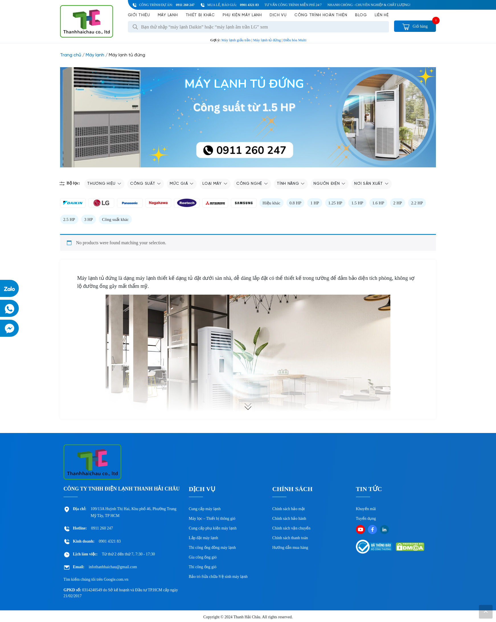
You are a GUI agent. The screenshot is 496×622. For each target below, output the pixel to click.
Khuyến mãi (366, 509)
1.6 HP (378, 203)
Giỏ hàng (415, 26)
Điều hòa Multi (294, 40)
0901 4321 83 (249, 5)
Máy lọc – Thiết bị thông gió (212, 518)
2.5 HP (69, 219)
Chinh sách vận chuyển (291, 528)
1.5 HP (357, 203)
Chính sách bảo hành (289, 518)
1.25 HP (335, 203)
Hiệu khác (271, 203)
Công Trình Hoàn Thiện (320, 15)
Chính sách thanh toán (290, 538)
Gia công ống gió (203, 557)
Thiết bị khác (200, 15)
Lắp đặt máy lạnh (203, 538)
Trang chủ (70, 55)
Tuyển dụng (366, 518)
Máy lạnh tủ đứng (267, 40)
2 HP (397, 203)
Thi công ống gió (202, 567)
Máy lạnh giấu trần (236, 40)
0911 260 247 (185, 5)
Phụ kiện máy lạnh (242, 15)
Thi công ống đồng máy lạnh (212, 547)
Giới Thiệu (139, 15)
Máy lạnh (168, 15)
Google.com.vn (116, 579)
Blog (361, 15)
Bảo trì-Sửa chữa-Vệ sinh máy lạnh (218, 576)
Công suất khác (115, 219)
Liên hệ (382, 15)
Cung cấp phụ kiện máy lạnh (213, 528)
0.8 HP (296, 203)
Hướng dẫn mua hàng (290, 547)
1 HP (314, 203)
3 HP (88, 219)
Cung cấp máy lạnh (205, 509)
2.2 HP (417, 203)
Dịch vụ (278, 15)
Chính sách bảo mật (288, 509)
